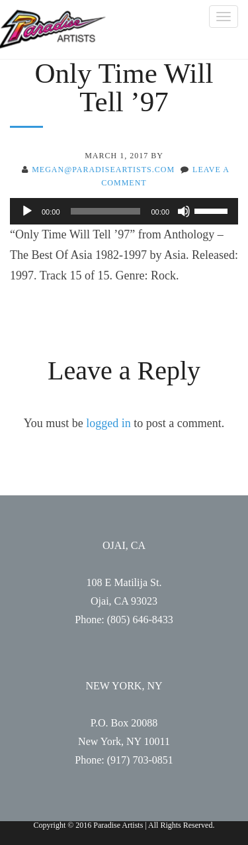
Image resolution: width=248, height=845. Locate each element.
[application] (124, 211)
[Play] (27, 211)
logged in (108, 423)
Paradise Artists (53, 29)
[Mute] (183, 211)
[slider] (106, 211)
